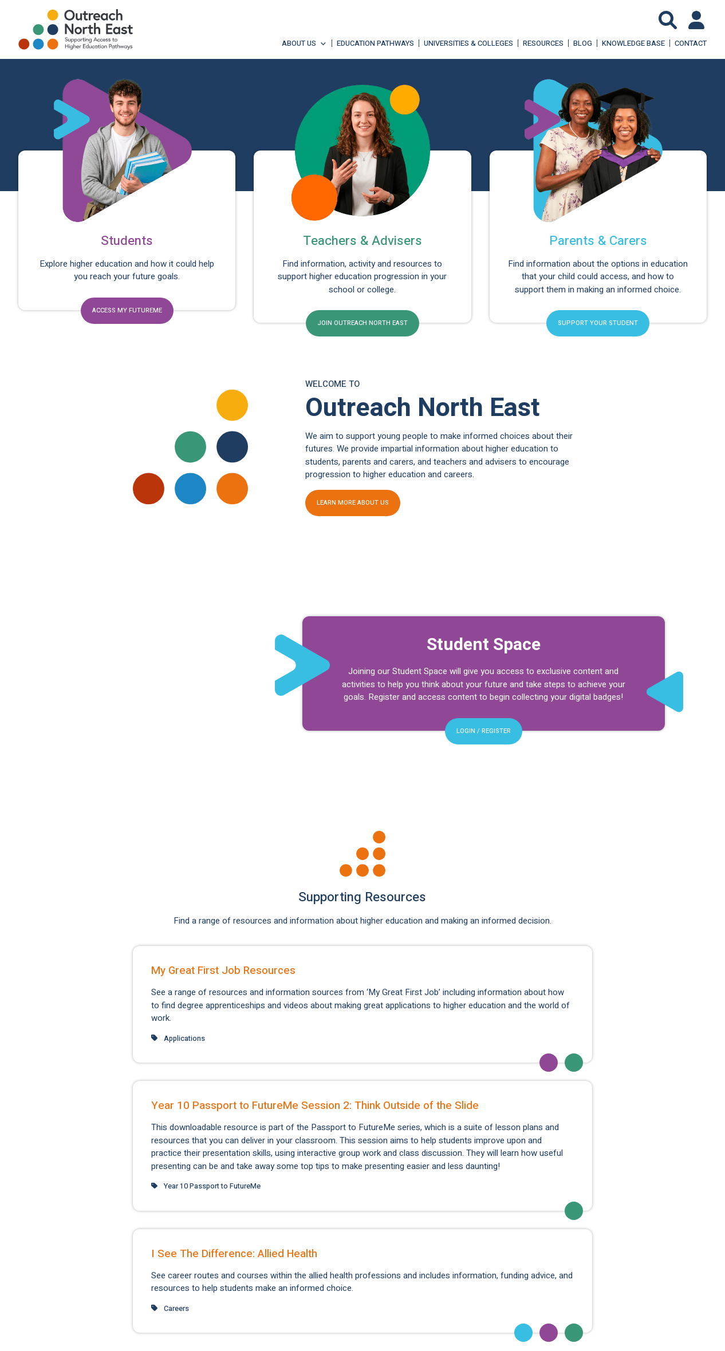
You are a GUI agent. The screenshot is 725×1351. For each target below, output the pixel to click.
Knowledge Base (633, 43)
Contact (691, 43)
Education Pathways (375, 43)
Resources (543, 43)
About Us (304, 43)
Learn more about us (353, 503)
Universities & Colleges (468, 43)
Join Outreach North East (362, 323)
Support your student (598, 323)
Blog (582, 43)
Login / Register (483, 731)
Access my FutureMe (127, 310)
